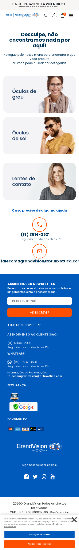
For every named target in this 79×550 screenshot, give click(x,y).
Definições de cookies (39, 534)
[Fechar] (74, 519)
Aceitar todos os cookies (39, 544)
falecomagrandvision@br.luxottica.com (34, 376)
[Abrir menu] (71, 15)
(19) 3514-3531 (25, 362)
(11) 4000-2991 (19, 343)
